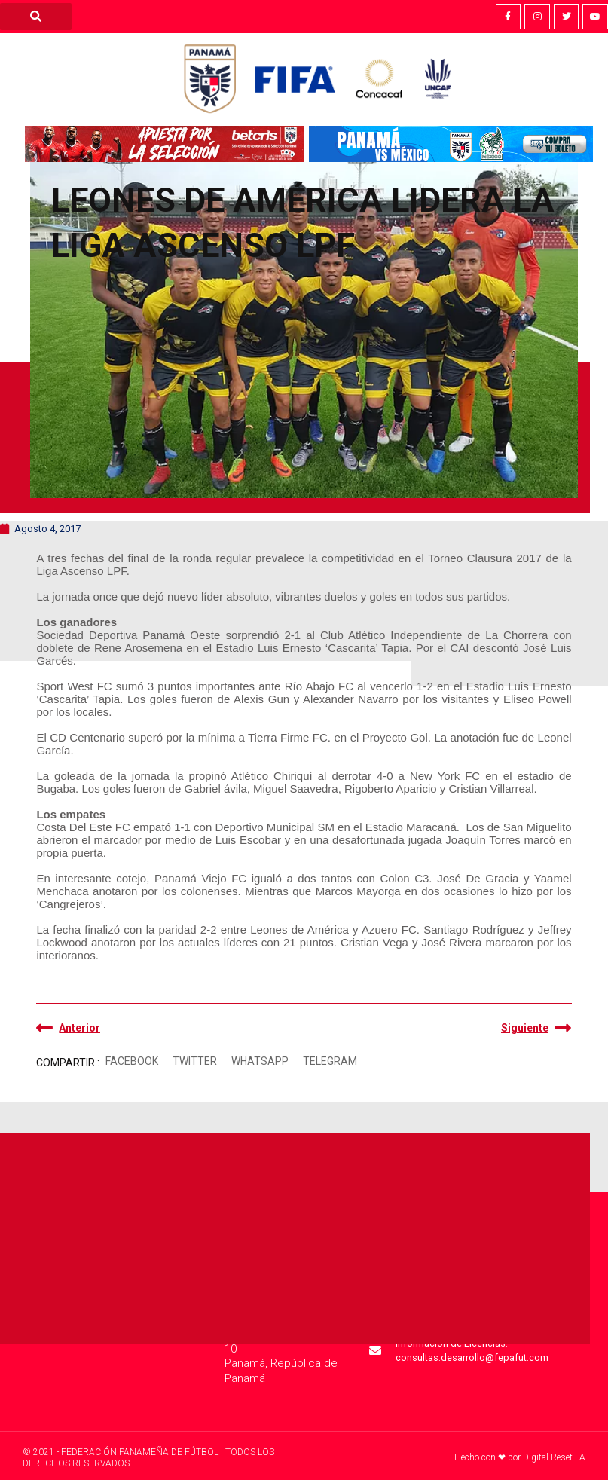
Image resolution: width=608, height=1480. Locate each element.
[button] (131, 1061)
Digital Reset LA (554, 1457)
